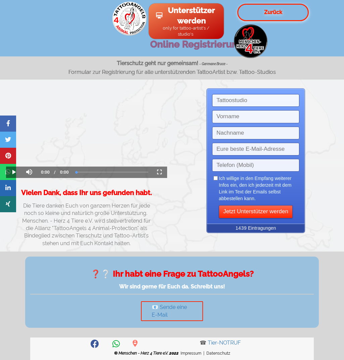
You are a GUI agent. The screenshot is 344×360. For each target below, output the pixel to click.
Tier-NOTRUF (224, 343)
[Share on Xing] (8, 204)
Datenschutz (218, 353)
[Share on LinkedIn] (8, 188)
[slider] (112, 172)
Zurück (273, 12)
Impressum (191, 353)
